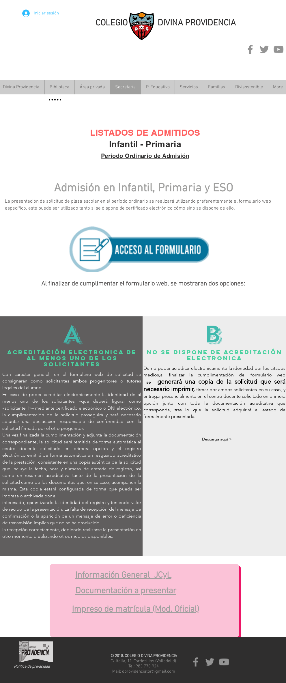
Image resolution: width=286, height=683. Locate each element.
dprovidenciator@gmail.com (148, 671)
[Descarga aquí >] (216, 439)
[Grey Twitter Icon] (264, 49)
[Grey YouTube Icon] (278, 49)
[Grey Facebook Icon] (250, 49)
